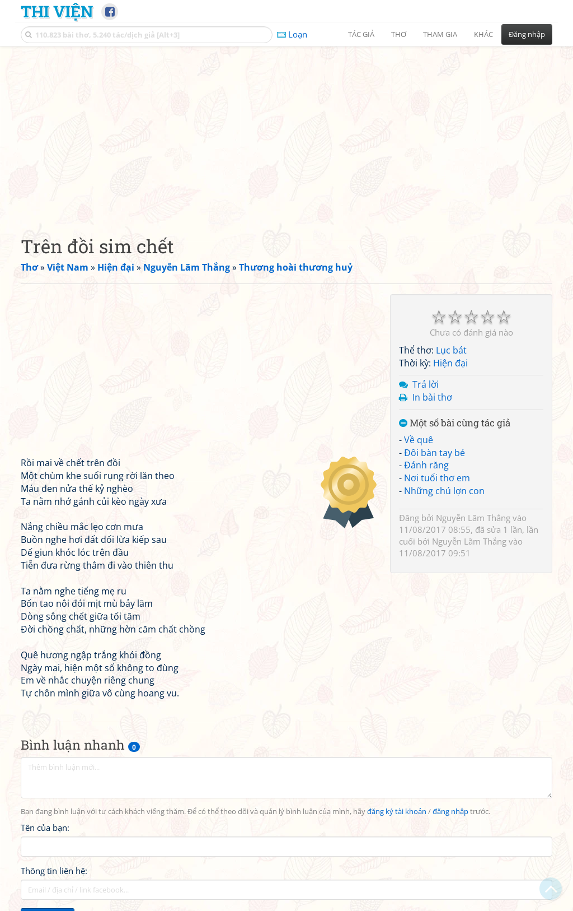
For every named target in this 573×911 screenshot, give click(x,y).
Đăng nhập (527, 34)
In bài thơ (432, 397)
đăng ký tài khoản (396, 811)
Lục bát (451, 350)
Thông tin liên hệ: (54, 870)
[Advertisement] (286, 131)
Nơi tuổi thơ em (437, 478)
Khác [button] (483, 34)
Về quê (418, 440)
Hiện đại (450, 363)
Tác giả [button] (361, 34)
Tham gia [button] (440, 34)
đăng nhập (450, 811)
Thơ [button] (398, 34)
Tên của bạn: (45, 827)
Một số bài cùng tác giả (454, 423)
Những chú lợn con (444, 491)
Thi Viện (57, 11)
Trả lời (425, 384)
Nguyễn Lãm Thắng (473, 517)
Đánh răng (426, 465)
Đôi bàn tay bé (434, 453)
